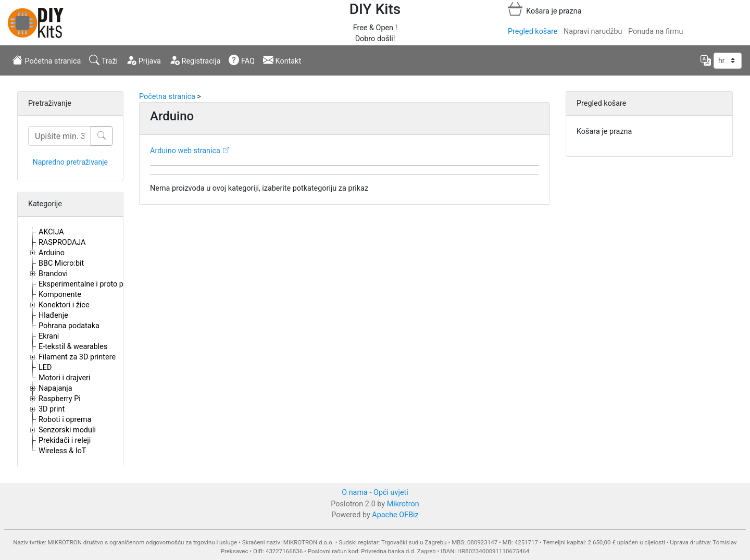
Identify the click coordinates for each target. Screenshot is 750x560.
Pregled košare (532, 31)
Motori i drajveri (64, 378)
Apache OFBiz (395, 515)
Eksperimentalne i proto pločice (91, 284)
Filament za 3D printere (77, 357)
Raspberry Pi (60, 398)
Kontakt (282, 60)
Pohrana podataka (69, 325)
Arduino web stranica (185, 150)
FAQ (242, 60)
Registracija (195, 60)
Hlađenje (53, 315)
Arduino (52, 252)
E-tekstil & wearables (73, 346)
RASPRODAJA (62, 242)
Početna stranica (46, 60)
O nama (355, 492)
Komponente (60, 294)
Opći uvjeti (390, 492)
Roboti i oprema (65, 419)
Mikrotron (403, 504)
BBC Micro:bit (61, 263)
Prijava (143, 60)
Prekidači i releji (65, 440)
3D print (52, 409)
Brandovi (53, 273)
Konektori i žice (64, 305)
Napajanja (55, 388)
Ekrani (49, 336)
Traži (103, 60)
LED (45, 367)
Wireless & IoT (62, 450)
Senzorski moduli (67, 430)
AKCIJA (51, 232)
